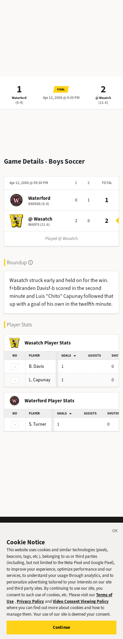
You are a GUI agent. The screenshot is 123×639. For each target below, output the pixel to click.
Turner (37, 424)
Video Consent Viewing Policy (81, 603)
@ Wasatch (103, 98)
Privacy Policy (30, 603)
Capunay (40, 380)
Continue (61, 629)
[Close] (115, 534)
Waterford (19, 98)
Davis (36, 366)
